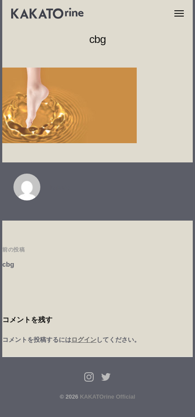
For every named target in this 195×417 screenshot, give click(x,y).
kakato (60, 187)
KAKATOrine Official (107, 396)
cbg (8, 264)
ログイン (83, 339)
